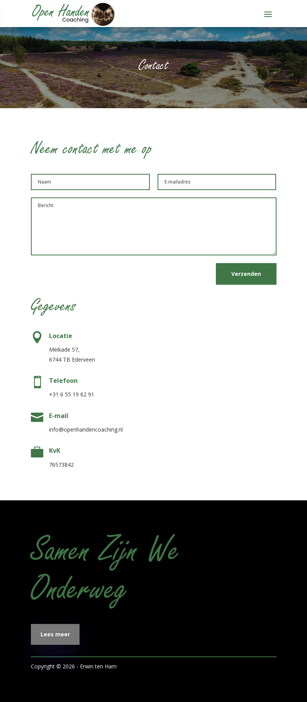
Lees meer (55, 634)
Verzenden (246, 273)
